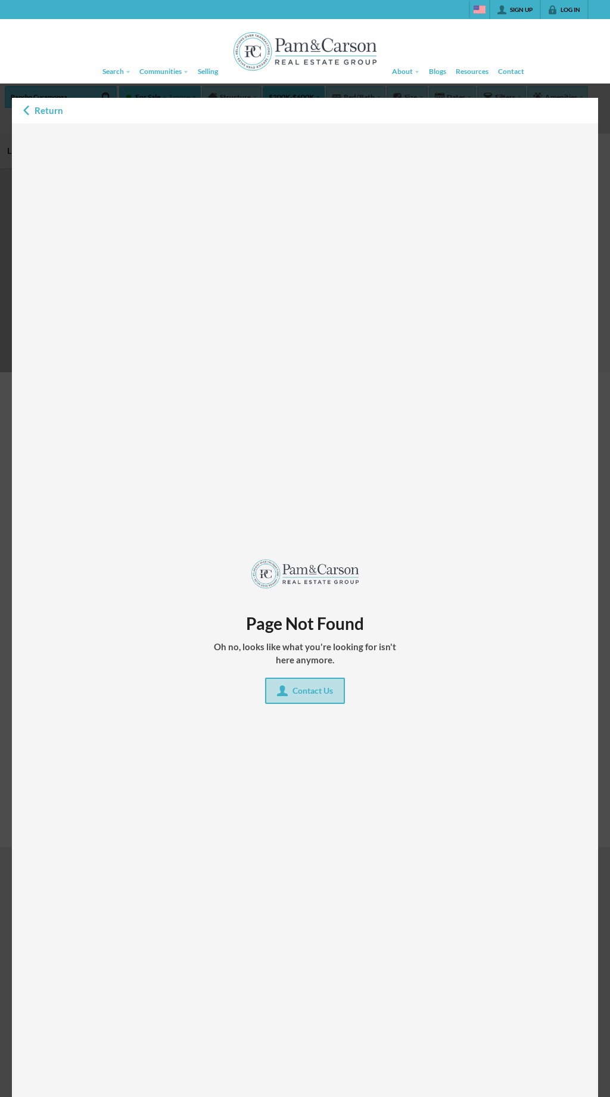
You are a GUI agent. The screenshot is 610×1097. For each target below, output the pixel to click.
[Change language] (479, 9)
